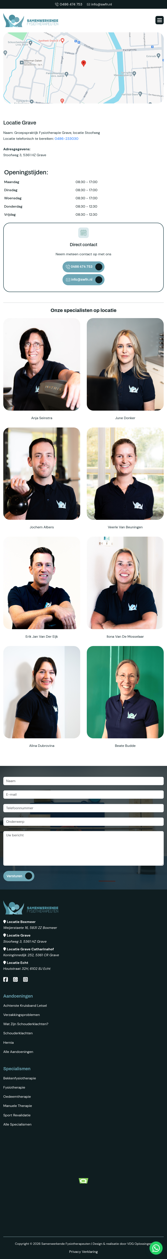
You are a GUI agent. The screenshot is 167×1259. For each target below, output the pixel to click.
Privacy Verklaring (83, 1251)
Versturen (14, 876)
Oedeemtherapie (17, 1096)
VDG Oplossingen (139, 1244)
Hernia (8, 1042)
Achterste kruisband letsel (25, 1005)
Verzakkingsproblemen (21, 1014)
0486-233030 (66, 138)
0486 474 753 (68, 4)
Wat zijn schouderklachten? (25, 1024)
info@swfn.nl (99, 4)
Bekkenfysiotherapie (19, 1078)
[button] (159, 20)
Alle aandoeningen (18, 1051)
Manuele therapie (17, 1105)
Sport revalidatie (17, 1115)
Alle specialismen (17, 1124)
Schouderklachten (18, 1033)
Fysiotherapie (14, 1087)
